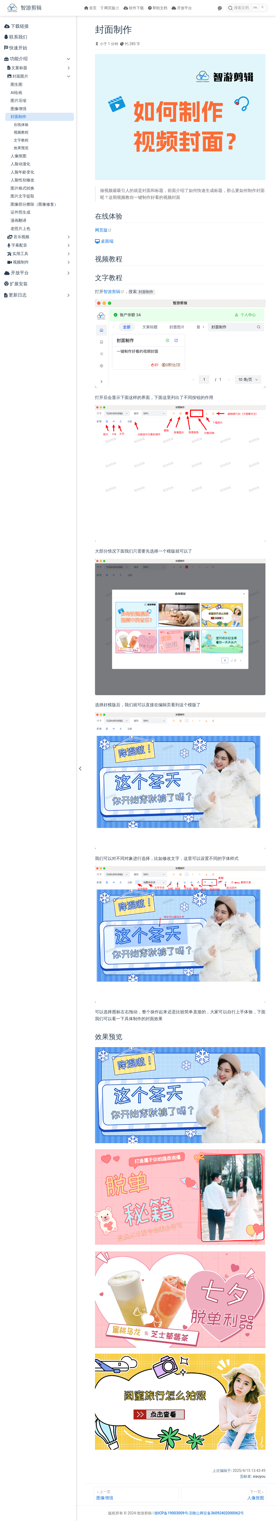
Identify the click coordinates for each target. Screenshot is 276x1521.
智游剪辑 (113, 291)
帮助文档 (158, 8)
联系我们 (15, 37)
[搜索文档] (247, 8)
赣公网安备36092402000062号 (218, 1513)
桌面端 (104, 241)
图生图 (16, 84)
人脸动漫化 (20, 164)
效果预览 (21, 148)
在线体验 (21, 125)
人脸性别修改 (22, 180)
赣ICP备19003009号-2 (172, 1513)
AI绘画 (16, 92)
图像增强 (18, 108)
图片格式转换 (22, 188)
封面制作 (18, 116)
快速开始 (15, 47)
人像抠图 (18, 156)
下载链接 (16, 26)
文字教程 (21, 140)
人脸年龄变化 (22, 172)
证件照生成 (20, 212)
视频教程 (21, 132)
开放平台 (182, 8)
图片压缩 (18, 100)
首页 (90, 8)
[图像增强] (136, 1494)
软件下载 (133, 8)
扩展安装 (16, 283)
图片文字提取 (22, 196)
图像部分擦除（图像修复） (34, 204)
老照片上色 (20, 228)
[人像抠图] (224, 1494)
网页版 (110, 8)
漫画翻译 (18, 220)
